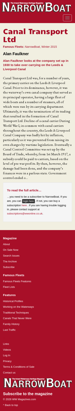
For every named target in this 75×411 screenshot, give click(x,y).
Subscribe (9, 267)
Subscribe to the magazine (27, 394)
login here (28, 201)
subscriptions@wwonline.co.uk (24, 213)
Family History (11, 324)
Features (9, 295)
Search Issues (11, 255)
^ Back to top (10, 405)
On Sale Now (10, 249)
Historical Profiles (13, 301)
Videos (7, 349)
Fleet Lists (9, 286)
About (6, 244)
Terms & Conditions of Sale (18, 366)
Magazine (10, 238)
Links (6, 343)
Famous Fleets (13, 275)
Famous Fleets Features (17, 281)
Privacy (7, 361)
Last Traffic (9, 329)
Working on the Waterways (18, 306)
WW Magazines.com (24, 399)
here (25, 205)
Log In (6, 355)
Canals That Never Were (17, 318)
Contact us (9, 372)
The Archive (10, 261)
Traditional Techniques (16, 312)
